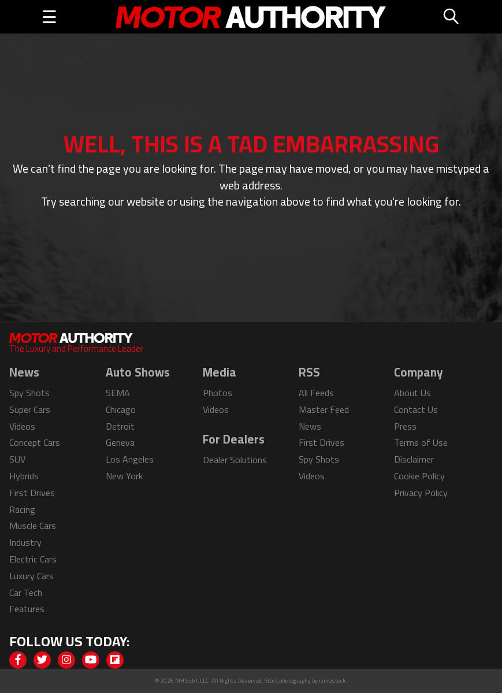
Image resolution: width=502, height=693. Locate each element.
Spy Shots (29, 392)
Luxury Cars (31, 575)
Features (26, 608)
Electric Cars (33, 559)
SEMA (118, 392)
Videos (22, 426)
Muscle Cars (32, 525)
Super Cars (29, 409)
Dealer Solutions (235, 459)
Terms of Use (421, 442)
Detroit (120, 426)
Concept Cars (34, 442)
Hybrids (24, 476)
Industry (25, 542)
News (310, 426)
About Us (412, 392)
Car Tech (25, 592)
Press (405, 426)
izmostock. (333, 680)
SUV (17, 459)
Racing (22, 509)
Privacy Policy (421, 492)
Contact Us (416, 409)
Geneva (120, 442)
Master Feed (324, 409)
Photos (217, 392)
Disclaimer (414, 459)
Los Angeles (130, 459)
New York (124, 476)
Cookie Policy (419, 476)
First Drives (32, 492)
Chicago (121, 409)
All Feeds (316, 392)
